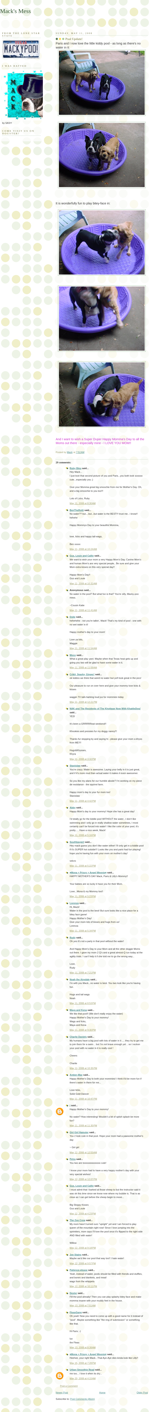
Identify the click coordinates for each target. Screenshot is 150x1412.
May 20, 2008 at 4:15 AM (83, 1378)
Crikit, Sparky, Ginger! (82, 674)
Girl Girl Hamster (79, 1132)
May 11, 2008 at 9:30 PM (83, 1030)
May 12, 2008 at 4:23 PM (83, 1213)
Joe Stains (75, 1254)
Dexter (73, 1293)
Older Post (142, 1392)
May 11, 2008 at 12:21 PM (83, 702)
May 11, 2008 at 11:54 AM (83, 648)
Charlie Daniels (78, 1036)
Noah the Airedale (80, 979)
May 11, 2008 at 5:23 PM (83, 896)
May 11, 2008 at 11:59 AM (83, 667)
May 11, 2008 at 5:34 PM (83, 930)
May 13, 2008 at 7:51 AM (83, 1305)
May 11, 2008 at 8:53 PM (83, 1003)
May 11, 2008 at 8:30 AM (83, 503)
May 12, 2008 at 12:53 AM (83, 1152)
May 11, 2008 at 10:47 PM (83, 1098)
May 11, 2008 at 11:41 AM (83, 610)
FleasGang (76, 1312)
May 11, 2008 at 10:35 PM (83, 1068)
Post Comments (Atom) (82, 1399)
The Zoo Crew (77, 1220)
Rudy (73, 937)
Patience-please (79, 1270)
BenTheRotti (77, 510)
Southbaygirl (77, 842)
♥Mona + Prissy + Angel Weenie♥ (88, 872)
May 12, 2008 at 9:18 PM (83, 1248)
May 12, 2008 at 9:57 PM (83, 1263)
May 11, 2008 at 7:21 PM (83, 972)
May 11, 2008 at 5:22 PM (83, 865)
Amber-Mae (76, 1075)
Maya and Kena (78, 1010)
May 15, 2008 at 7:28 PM (83, 1363)
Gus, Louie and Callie (82, 555)
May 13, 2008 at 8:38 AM (83, 1347)
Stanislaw (75, 765)
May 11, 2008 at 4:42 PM (83, 801)
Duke (72, 617)
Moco (73, 655)
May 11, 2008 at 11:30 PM (83, 1125)
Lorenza (74, 903)
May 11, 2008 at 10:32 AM (83, 583)
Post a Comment (69, 1386)
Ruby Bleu (75, 468)
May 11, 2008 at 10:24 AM (83, 549)
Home (102, 1392)
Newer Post (62, 1392)
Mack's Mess (15, 11)
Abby (73, 807)
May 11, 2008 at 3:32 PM (83, 759)
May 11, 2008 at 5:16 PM (83, 835)
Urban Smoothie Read (82, 1369)
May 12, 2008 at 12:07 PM (83, 1179)
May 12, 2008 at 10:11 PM (83, 1286)
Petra (73, 1159)
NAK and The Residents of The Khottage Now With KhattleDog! (105, 708)
